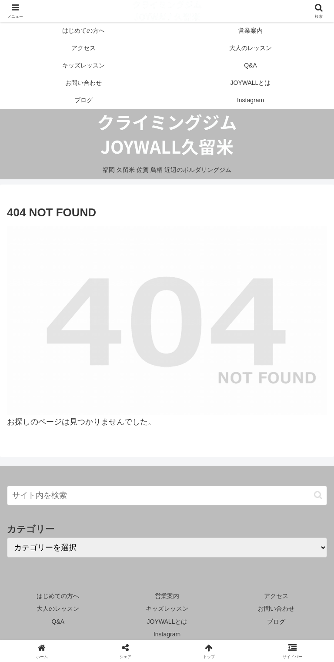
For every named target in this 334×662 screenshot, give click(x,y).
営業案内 (167, 595)
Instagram (167, 634)
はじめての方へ (58, 595)
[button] (318, 495)
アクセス (276, 595)
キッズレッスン (167, 608)
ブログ (276, 621)
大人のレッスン (58, 608)
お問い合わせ (276, 608)
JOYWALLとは (167, 621)
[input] (167, 495)
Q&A (58, 621)
